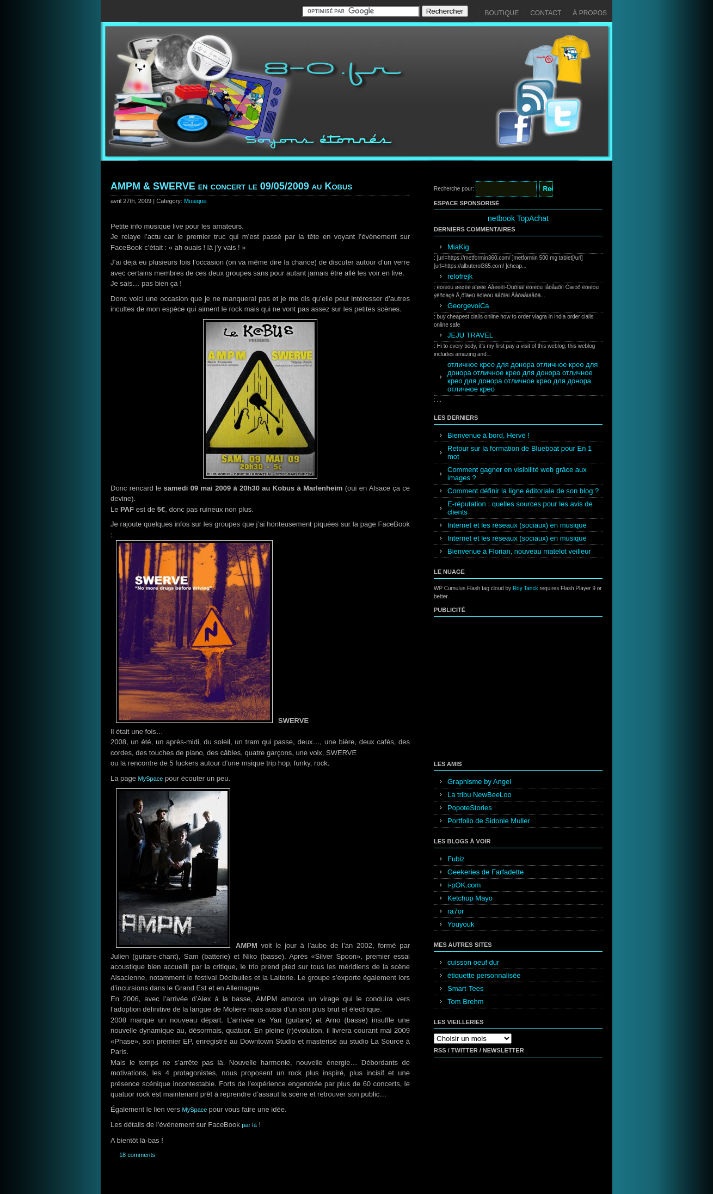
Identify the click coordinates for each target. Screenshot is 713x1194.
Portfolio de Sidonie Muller (488, 821)
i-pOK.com (464, 885)
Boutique (502, 13)
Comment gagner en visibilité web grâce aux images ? (517, 474)
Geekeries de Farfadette (485, 872)
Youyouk (460, 924)
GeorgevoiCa (468, 306)
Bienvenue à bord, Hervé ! (488, 435)
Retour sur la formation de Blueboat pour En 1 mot (519, 452)
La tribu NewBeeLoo (479, 795)
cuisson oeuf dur (473, 962)
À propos (590, 13)
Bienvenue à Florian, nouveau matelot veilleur (519, 551)
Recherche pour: (454, 189)
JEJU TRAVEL (470, 335)
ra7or (455, 911)
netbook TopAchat (518, 218)
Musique (195, 201)
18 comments (137, 1155)
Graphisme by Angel (479, 781)
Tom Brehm (465, 1001)
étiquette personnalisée (483, 975)
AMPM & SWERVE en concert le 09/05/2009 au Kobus (231, 186)
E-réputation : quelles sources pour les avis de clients (520, 508)
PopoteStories (469, 808)
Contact (545, 13)
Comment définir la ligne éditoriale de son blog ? (523, 491)
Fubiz (456, 859)
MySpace (150, 778)
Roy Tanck (525, 588)
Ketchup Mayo (470, 898)
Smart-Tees (465, 988)
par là (249, 1125)
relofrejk (459, 276)
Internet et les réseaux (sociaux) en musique (517, 525)
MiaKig (458, 247)
